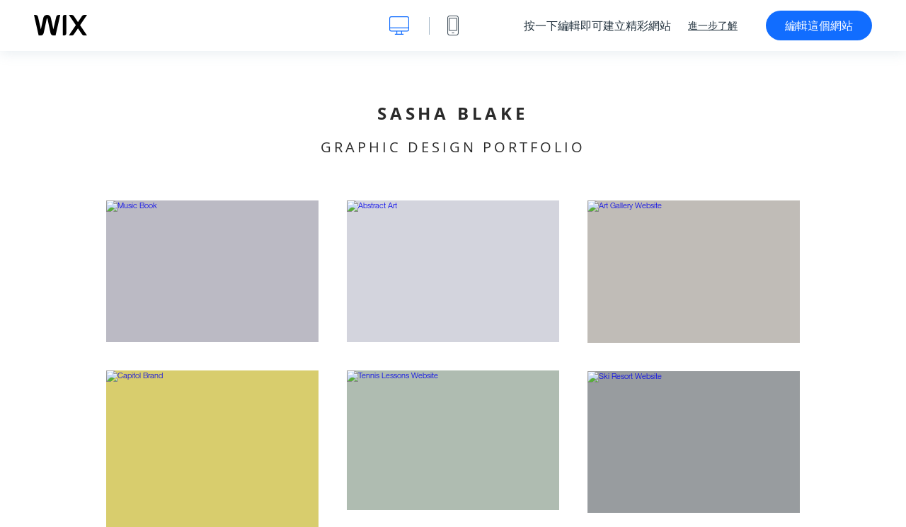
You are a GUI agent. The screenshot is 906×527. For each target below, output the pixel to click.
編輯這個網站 (819, 25)
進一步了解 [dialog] (713, 25)
